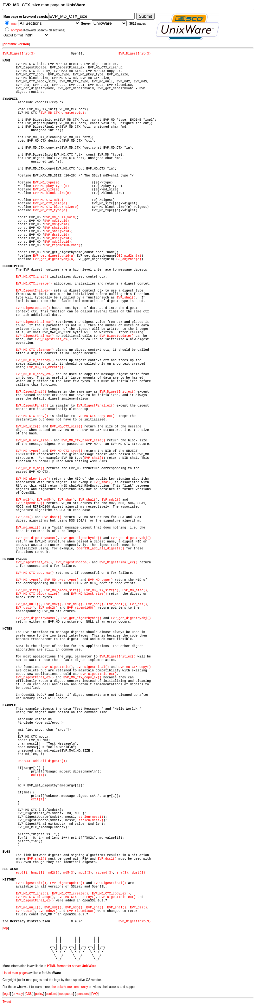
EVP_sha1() (126, 297)
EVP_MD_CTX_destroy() (35, 360)
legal (6, 994)
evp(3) (21, 873)
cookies (51, 994)
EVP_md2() (24, 500)
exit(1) (37, 775)
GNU (28, 994)
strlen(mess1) (91, 817)
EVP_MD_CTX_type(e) (50, 210)
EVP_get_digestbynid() (81, 538)
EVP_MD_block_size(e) (52, 193)
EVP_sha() (66, 500)
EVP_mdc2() (110, 500)
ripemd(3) (104, 873)
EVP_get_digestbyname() (37, 538)
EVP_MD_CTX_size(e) (50, 203)
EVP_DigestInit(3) (19, 53)
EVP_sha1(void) (57, 231)
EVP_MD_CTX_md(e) (48, 200)
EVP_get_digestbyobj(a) (54, 259)
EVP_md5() (45, 500)
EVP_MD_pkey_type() (33, 479)
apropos (16, 30)
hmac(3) (37, 873)
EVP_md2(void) (56, 221)
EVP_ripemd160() (30, 503)
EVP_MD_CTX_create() (34, 283)
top (5, 928)
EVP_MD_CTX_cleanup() (35, 350)
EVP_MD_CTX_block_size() (83, 440)
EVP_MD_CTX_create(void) (62, 113)
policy (39, 994)
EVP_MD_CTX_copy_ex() (35, 374)
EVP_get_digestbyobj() (131, 538)
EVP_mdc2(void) (57, 242)
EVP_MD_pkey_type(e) (51, 186)
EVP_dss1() (51, 517)
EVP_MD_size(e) (46, 189)
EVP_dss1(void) (57, 238)
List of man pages (15, 973)
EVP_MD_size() (28, 426)
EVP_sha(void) (56, 228)
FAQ (94, 994)
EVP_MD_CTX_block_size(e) (56, 207)
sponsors (82, 994)
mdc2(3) (85, 873)
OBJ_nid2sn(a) (129, 256)
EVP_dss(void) (56, 235)
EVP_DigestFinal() (32, 405)
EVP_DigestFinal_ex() (35, 322)
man (14, 23)
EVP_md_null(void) (60, 217)
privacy (18, 994)
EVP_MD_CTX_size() (66, 426)
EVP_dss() (24, 517)
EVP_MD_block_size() (34, 440)
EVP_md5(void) (56, 224)
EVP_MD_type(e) (46, 182)
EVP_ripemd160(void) (62, 245)
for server (71, 966)
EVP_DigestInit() (31, 392)
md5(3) (69, 873)
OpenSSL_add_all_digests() (100, 548)
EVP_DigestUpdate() (33, 308)
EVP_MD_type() (28, 451)
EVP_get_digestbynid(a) (54, 256)
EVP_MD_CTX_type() (66, 451)
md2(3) (54, 873)
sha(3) (122, 873)
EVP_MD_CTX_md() (30, 468)
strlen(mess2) (91, 820)
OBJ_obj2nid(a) (128, 259)
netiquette (66, 994)
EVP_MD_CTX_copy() (32, 416)
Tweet (7, 1001)
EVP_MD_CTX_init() (32, 277)
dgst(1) (138, 873)
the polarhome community (70, 987)
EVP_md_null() (28, 527)
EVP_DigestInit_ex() (34, 290)
